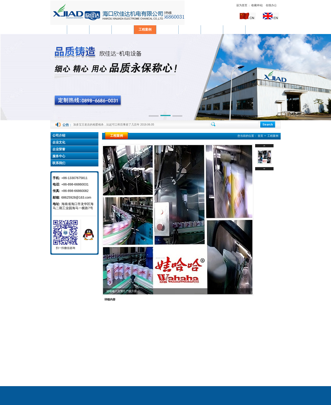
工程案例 (272, 135)
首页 (260, 135)
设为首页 (241, 5)
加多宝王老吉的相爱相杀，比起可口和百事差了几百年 (106, 124)
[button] (154, 116)
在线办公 (271, 5)
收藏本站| (257, 5)
